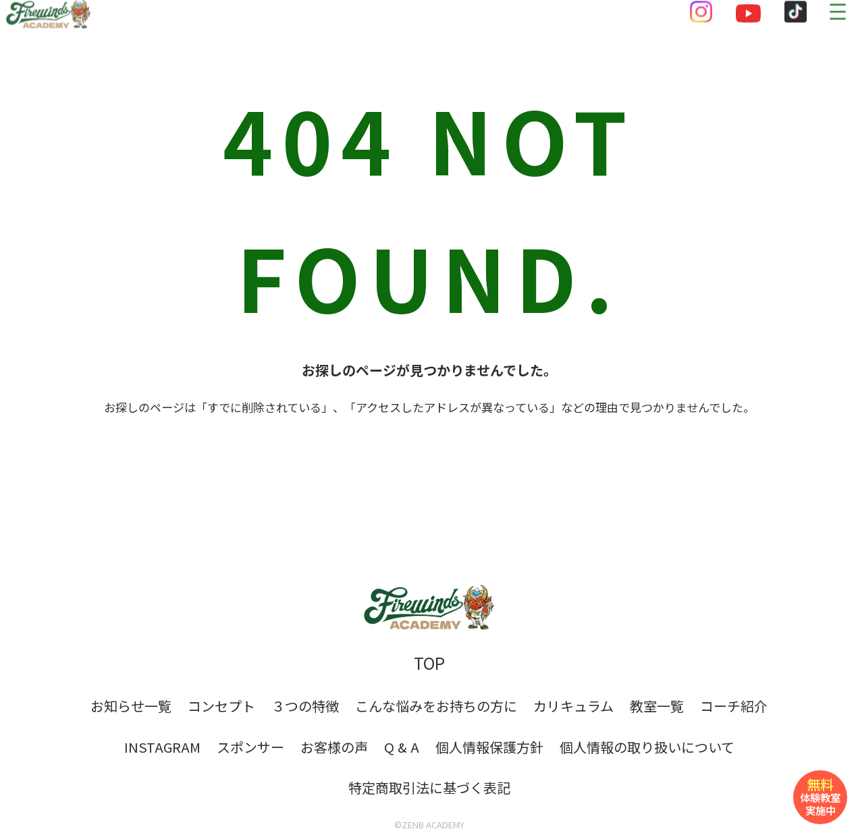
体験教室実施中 (820, 795)
